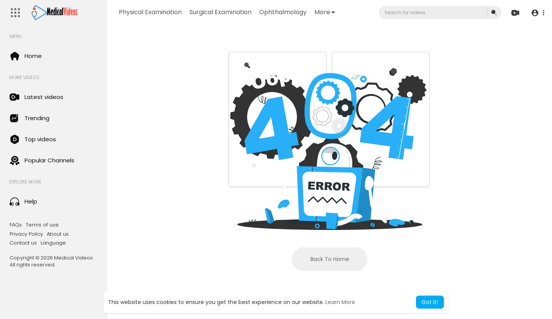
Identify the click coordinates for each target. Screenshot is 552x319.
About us (58, 234)
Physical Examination (150, 12)
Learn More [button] (340, 302)
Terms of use (42, 224)
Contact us (23, 243)
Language (53, 243)
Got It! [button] (430, 302)
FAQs (16, 224)
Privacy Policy (26, 234)
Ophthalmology (283, 12)
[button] (537, 12)
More (324, 12)
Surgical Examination (220, 12)
